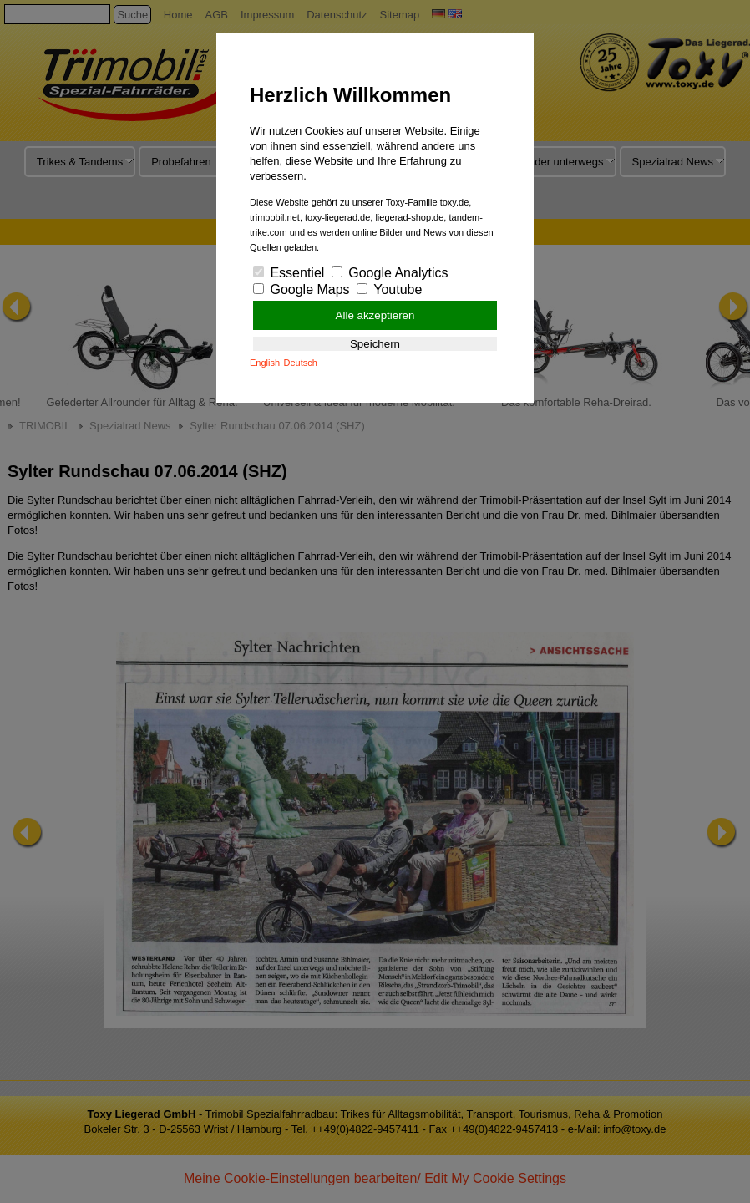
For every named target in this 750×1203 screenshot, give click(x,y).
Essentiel (288, 273)
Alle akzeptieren (375, 315)
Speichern (375, 344)
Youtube (389, 289)
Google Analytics (390, 273)
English (265, 363)
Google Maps (301, 289)
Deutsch (300, 363)
